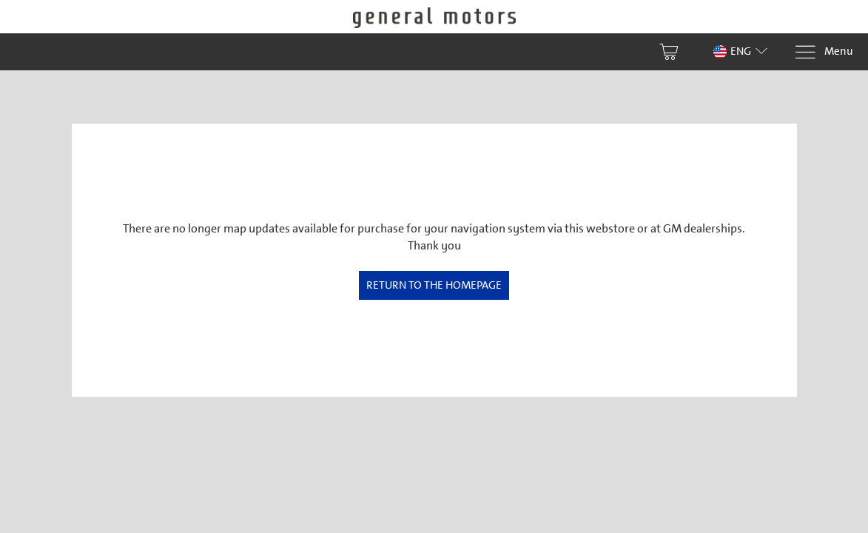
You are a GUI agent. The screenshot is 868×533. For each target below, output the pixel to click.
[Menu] (823, 52)
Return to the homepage (434, 285)
